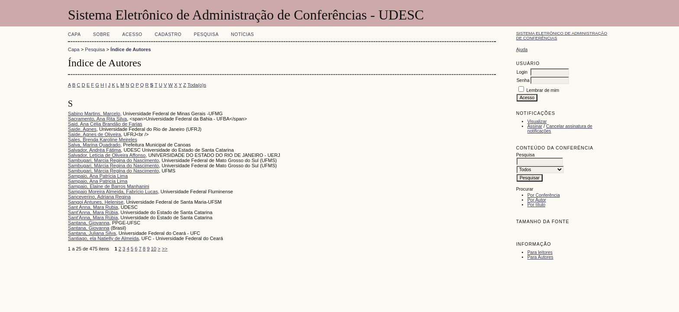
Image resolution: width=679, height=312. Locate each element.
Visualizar (537, 121)
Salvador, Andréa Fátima (94, 150)
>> (165, 248)
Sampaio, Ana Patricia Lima (97, 181)
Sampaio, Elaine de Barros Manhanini (108, 186)
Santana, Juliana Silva (92, 233)
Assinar (535, 126)
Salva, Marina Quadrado (94, 144)
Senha (523, 80)
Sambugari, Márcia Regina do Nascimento (113, 165)
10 (153, 248)
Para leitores (540, 252)
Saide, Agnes (82, 129)
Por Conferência (543, 195)
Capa (74, 34)
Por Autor (536, 200)
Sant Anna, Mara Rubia (93, 207)
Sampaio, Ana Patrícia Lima (98, 176)
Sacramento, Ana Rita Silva (97, 118)
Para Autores (540, 257)
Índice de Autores (130, 49)
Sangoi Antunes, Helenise (95, 202)
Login (522, 72)
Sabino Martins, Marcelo (94, 113)
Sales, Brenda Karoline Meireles (102, 139)
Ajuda (522, 49)
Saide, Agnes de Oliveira (94, 134)
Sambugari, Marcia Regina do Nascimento (113, 160)
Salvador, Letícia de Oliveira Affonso (107, 155)
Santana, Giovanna (89, 222)
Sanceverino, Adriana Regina (99, 196)
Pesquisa (206, 34)
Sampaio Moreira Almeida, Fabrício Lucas (113, 191)
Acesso (132, 34)
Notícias (242, 34)
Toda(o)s (197, 85)
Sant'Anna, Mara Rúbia (93, 212)
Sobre (101, 34)
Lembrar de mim (543, 90)
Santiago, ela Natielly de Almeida (103, 238)
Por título (536, 204)
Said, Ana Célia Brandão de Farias (105, 124)
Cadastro (168, 34)
